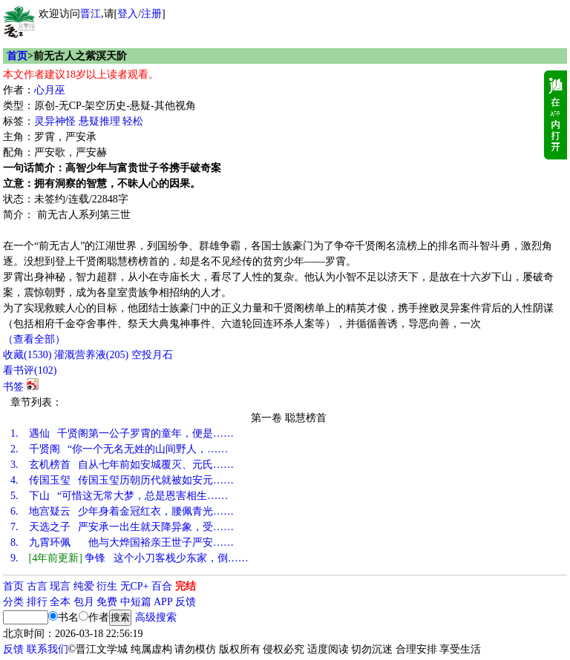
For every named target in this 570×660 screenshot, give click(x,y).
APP (163, 601)
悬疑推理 (99, 121)
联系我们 (47, 649)
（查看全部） (34, 339)
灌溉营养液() (91, 354)
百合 (161, 586)
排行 (37, 601)
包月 (83, 601)
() (27, 354)
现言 (60, 586)
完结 (185, 586)
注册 (151, 13)
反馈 (185, 601)
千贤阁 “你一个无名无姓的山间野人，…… (119, 449)
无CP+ (134, 586)
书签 (13, 386)
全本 (60, 601)
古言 (37, 586)
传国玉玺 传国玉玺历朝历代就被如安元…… (122, 480)
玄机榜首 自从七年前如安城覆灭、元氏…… (122, 464)
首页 (17, 56)
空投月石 (152, 354)
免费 (106, 601)
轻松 (132, 121)
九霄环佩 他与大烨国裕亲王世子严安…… (122, 542)
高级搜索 (156, 617)
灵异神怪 (55, 121)
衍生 (106, 586)
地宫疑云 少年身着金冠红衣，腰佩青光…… (122, 511)
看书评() (29, 370)
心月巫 (49, 90)
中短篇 (135, 601)
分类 (13, 601)
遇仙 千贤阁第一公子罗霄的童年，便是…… (122, 433)
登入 (127, 13)
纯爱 (83, 586)
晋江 (90, 13)
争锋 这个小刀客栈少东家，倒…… (129, 558)
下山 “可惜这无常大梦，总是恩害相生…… (119, 495)
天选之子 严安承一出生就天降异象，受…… (122, 526)
